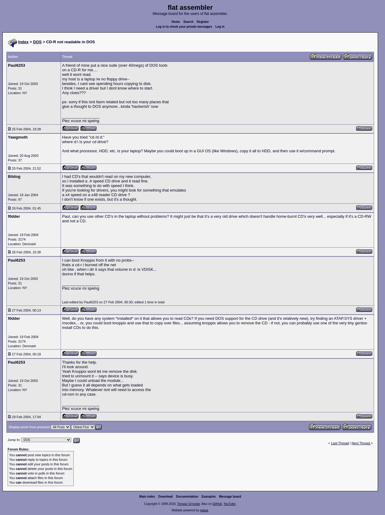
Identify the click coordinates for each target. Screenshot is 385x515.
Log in (220, 26)
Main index (147, 496)
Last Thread (340, 443)
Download (165, 496)
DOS (37, 42)
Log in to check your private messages (184, 26)
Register (203, 21)
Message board (230, 496)
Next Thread (361, 443)
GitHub (217, 504)
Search (188, 21)
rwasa (204, 510)
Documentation (187, 496)
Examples (208, 496)
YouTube (229, 504)
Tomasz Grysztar (188, 504)
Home (176, 21)
